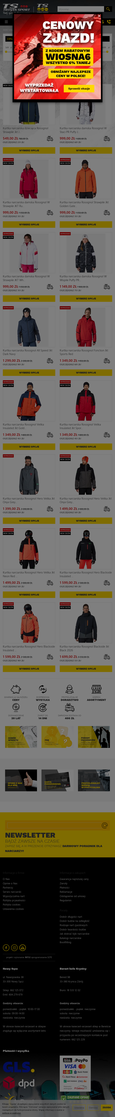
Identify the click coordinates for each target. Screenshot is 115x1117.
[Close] (99, 16)
